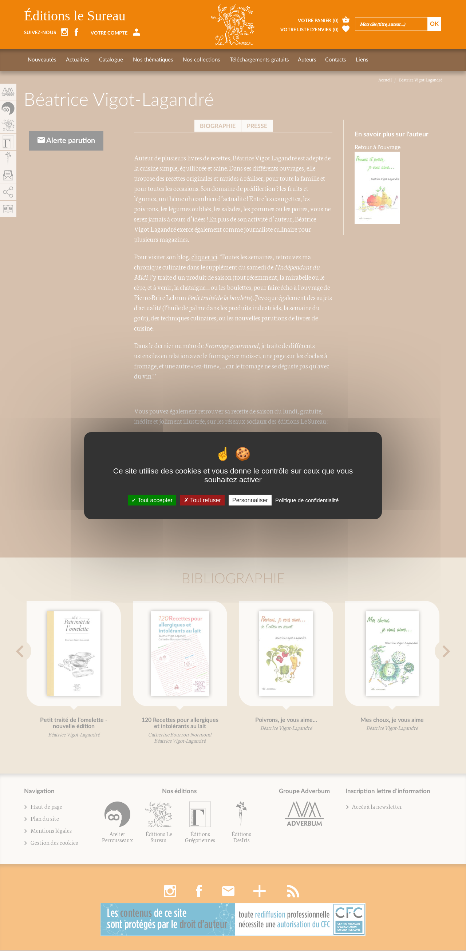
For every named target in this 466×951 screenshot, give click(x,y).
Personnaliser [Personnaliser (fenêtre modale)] (250, 500)
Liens (357, 60)
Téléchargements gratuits (255, 60)
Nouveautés (42, 60)
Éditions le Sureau (75, 15)
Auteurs (303, 60)
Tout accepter (152, 500)
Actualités (77, 60)
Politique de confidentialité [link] (307, 500)
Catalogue (110, 60)
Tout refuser (202, 500)
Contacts (331, 60)
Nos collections (198, 60)
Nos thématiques (150, 60)
